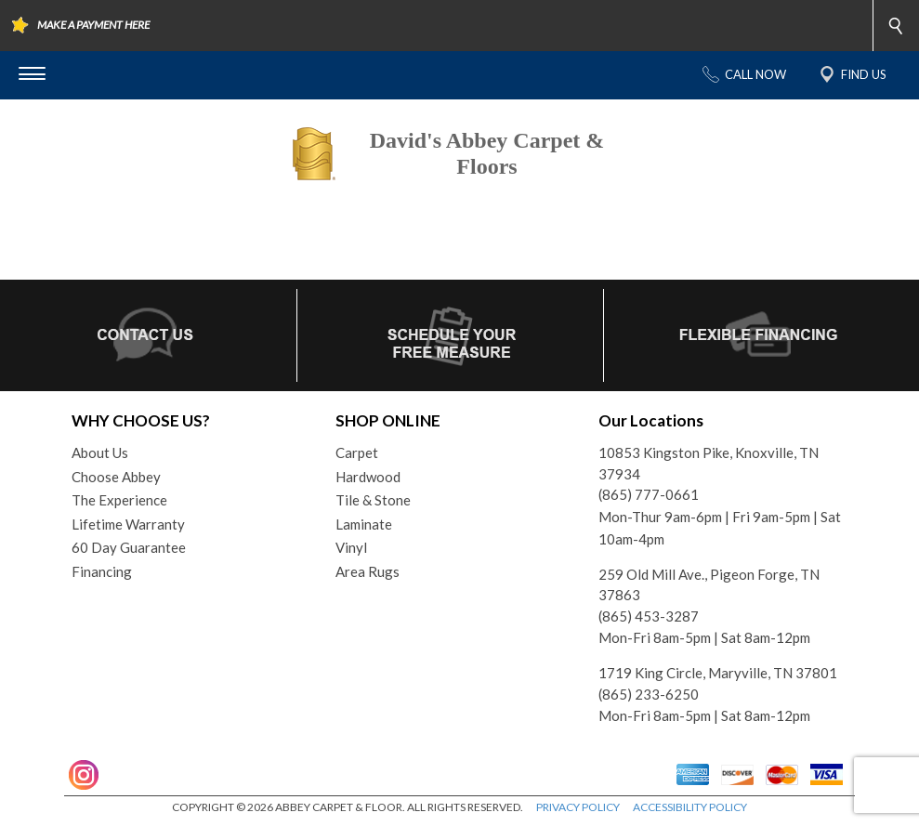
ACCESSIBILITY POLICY (690, 807)
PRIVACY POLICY (578, 807)
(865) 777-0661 (648, 494)
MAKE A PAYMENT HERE (93, 25)
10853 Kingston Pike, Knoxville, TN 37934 (708, 463)
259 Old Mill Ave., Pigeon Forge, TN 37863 (709, 585)
